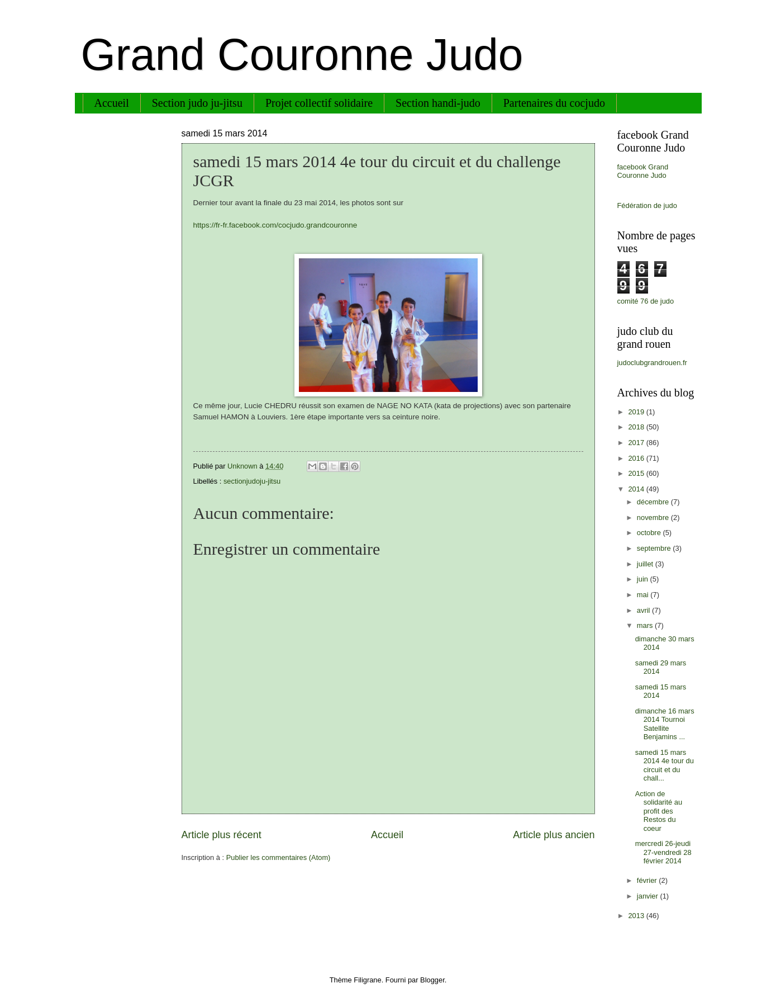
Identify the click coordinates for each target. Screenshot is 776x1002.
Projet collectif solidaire (319, 103)
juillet (646, 564)
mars (646, 625)
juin (643, 579)
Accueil (111, 103)
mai (643, 594)
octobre (650, 532)
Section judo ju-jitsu (197, 103)
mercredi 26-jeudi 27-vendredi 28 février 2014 (663, 852)
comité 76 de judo (645, 301)
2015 (637, 473)
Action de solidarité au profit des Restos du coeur (658, 811)
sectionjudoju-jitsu (251, 481)
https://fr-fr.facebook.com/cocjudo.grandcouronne (275, 225)
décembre (654, 502)
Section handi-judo (438, 103)
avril (644, 610)
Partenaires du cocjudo (554, 103)
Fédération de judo (647, 205)
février (648, 880)
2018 (637, 427)
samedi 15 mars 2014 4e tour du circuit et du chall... (664, 765)
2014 (637, 489)
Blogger (432, 980)
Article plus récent (221, 834)
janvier (648, 896)
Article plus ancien (553, 834)
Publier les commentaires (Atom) (278, 857)
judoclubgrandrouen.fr (652, 362)
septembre (655, 548)
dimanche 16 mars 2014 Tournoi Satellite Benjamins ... (664, 724)
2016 (637, 458)
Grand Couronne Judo (302, 54)
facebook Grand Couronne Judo (643, 171)
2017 (637, 442)
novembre (654, 517)
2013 (637, 915)
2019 (637, 412)
